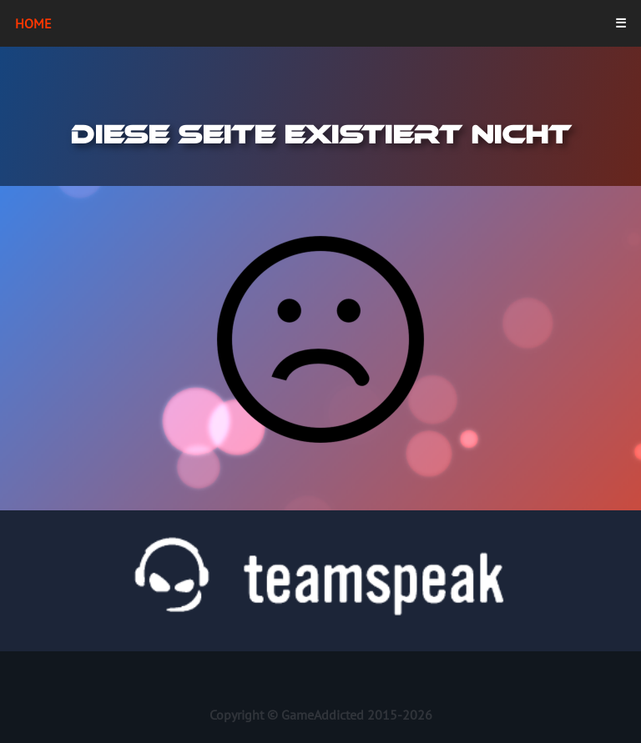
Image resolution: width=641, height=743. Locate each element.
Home (33, 23)
